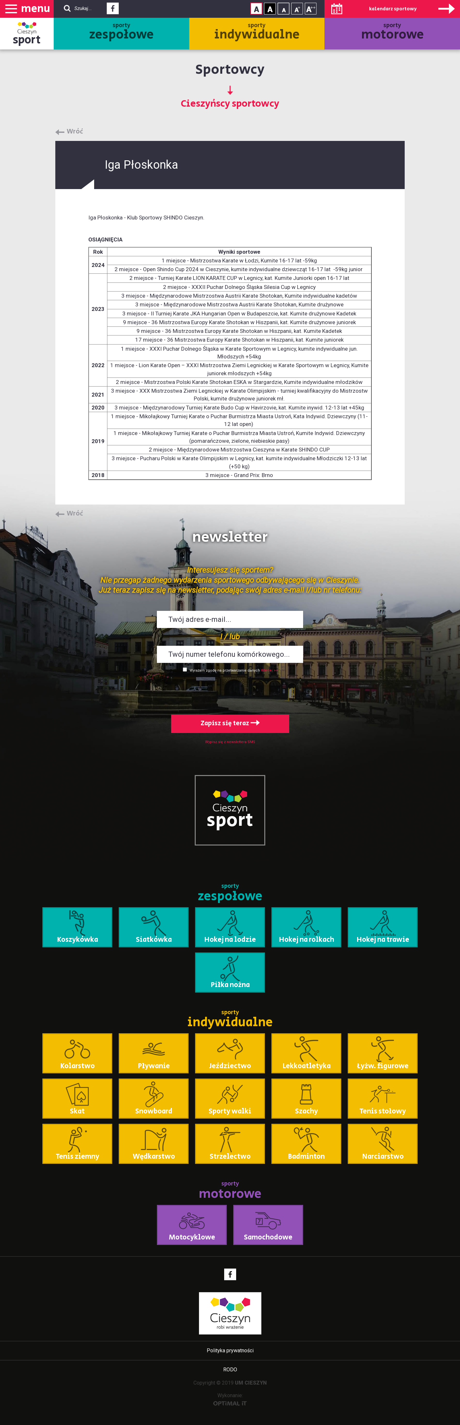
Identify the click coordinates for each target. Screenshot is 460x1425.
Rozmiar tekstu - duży (311, 9)
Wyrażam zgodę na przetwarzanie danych (225, 670)
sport (27, 40)
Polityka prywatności (230, 1350)
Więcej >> (269, 670)
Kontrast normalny (256, 9)
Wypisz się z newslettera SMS (230, 742)
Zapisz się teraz (230, 723)
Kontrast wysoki (270, 9)
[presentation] (230, 692)
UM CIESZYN (251, 1383)
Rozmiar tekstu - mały (284, 9)
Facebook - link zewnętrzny (113, 10)
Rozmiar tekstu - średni (297, 9)
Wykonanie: (230, 1399)
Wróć (75, 131)
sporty (121, 32)
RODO (230, 1370)
